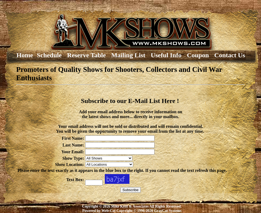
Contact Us (229, 55)
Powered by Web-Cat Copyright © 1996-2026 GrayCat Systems (131, 211)
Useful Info (168, 55)
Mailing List (130, 55)
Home (18, 55)
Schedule (51, 55)
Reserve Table (89, 55)
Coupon (200, 55)
